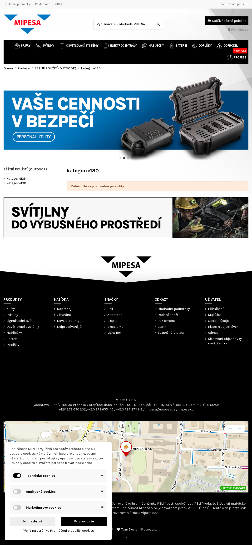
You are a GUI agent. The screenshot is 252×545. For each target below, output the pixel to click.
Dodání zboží (168, 315)
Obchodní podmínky (17, 4)
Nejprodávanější (69, 327)
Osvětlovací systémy (22, 327)
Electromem (116, 327)
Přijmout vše (84, 521)
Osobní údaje (218, 321)
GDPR (58, 4)
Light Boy (114, 333)
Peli (110, 309)
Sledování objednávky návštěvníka (225, 341)
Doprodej (64, 309)
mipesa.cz (186, 409)
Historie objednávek (223, 327)
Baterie (11, 339)
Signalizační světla (20, 321)
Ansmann (115, 315)
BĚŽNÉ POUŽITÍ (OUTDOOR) (25, 169)
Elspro (112, 321)
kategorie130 (16, 183)
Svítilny (12, 315)
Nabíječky (14, 333)
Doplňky (12, 345)
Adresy (213, 333)
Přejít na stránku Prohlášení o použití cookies (58, 531)
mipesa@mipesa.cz (160, 409)
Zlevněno (64, 315)
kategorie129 (16, 179)
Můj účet (214, 315)
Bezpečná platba (171, 333)
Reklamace (43, 4)
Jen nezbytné (32, 521)
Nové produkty (68, 321)
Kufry (10, 309)
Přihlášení (216, 309)
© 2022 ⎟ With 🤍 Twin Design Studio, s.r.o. (126, 529)
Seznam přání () (234, 4)
